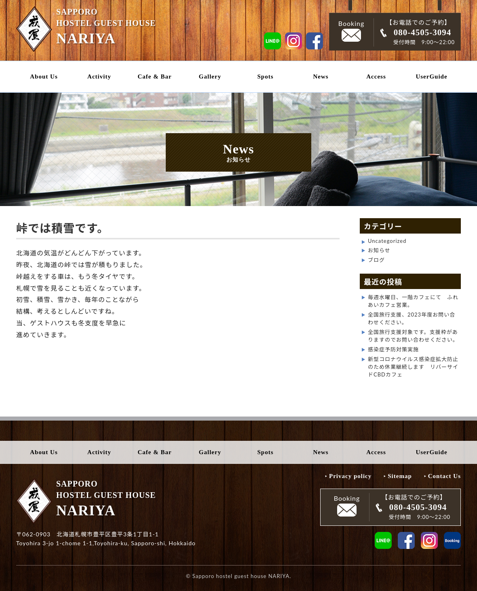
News (320, 76)
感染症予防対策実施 (393, 349)
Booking (351, 30)
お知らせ (379, 250)
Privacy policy (350, 476)
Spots (265, 76)
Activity (99, 76)
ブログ (376, 260)
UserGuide (431, 76)
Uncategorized (387, 241)
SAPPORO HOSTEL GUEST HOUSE (101, 25)
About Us (43, 76)
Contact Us (444, 476)
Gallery (210, 76)
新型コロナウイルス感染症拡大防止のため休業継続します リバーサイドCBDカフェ (413, 367)
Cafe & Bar (154, 76)
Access (376, 76)
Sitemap (400, 476)
